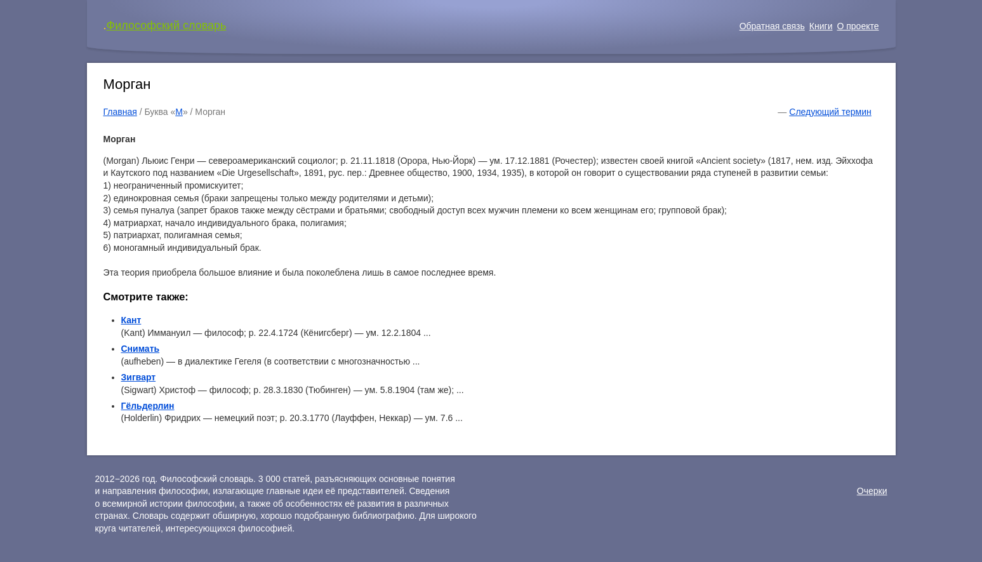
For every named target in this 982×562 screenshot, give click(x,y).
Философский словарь (167, 25)
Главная (120, 112)
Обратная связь (772, 26)
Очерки (872, 491)
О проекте (858, 26)
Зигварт (138, 377)
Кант (131, 320)
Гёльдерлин (148, 406)
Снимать (140, 349)
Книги (821, 26)
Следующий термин (830, 112)
